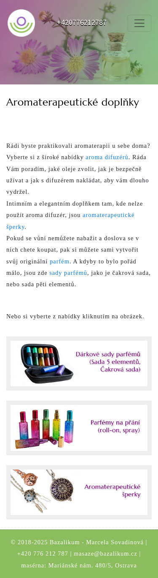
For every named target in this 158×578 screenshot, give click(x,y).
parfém (60, 261)
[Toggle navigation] (139, 23)
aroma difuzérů (107, 157)
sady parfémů (68, 272)
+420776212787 (82, 22)
